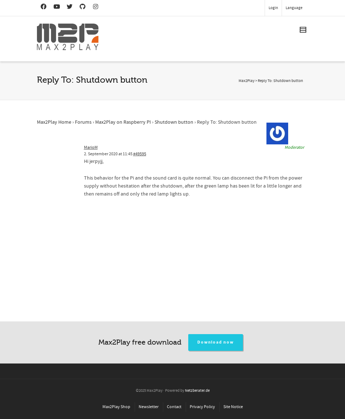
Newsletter (149, 407)
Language (294, 8)
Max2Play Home (54, 122)
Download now (215, 342)
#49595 (139, 154)
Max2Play (246, 80)
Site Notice (233, 407)
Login (273, 8)
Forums (83, 122)
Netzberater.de (197, 390)
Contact (174, 407)
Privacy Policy (202, 407)
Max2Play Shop (116, 407)
